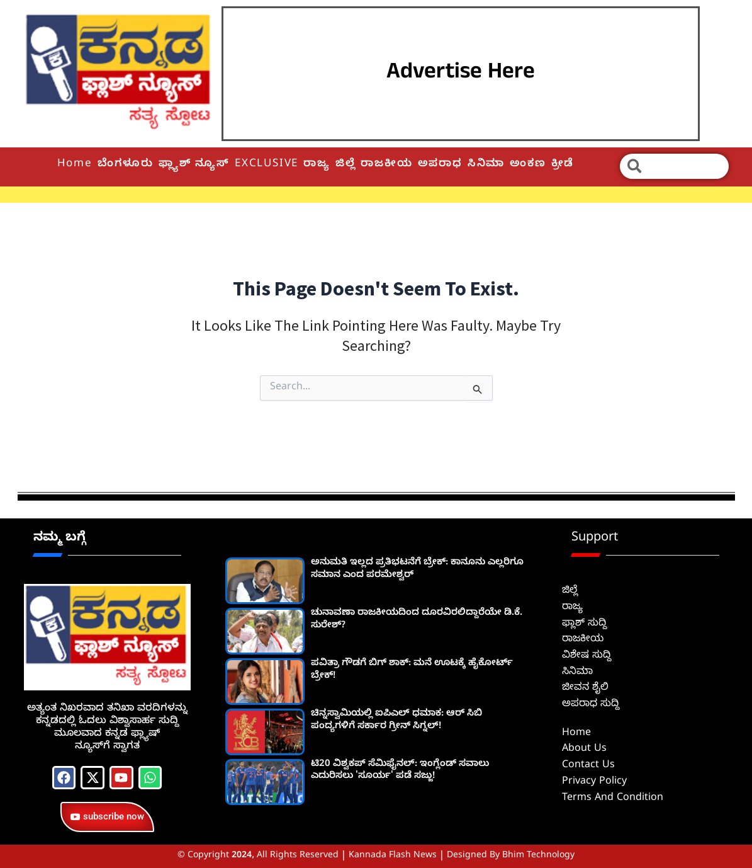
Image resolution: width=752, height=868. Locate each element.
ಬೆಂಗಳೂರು (126, 164)
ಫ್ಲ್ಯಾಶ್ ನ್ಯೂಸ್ (194, 164)
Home (75, 164)
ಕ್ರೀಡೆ (563, 164)
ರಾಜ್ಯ (316, 164)
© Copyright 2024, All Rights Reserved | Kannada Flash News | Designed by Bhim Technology (376, 856)
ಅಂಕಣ (528, 164)
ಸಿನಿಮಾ (486, 164)
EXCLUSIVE (266, 164)
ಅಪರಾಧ (440, 164)
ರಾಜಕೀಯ (386, 164)
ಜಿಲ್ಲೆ (345, 164)
